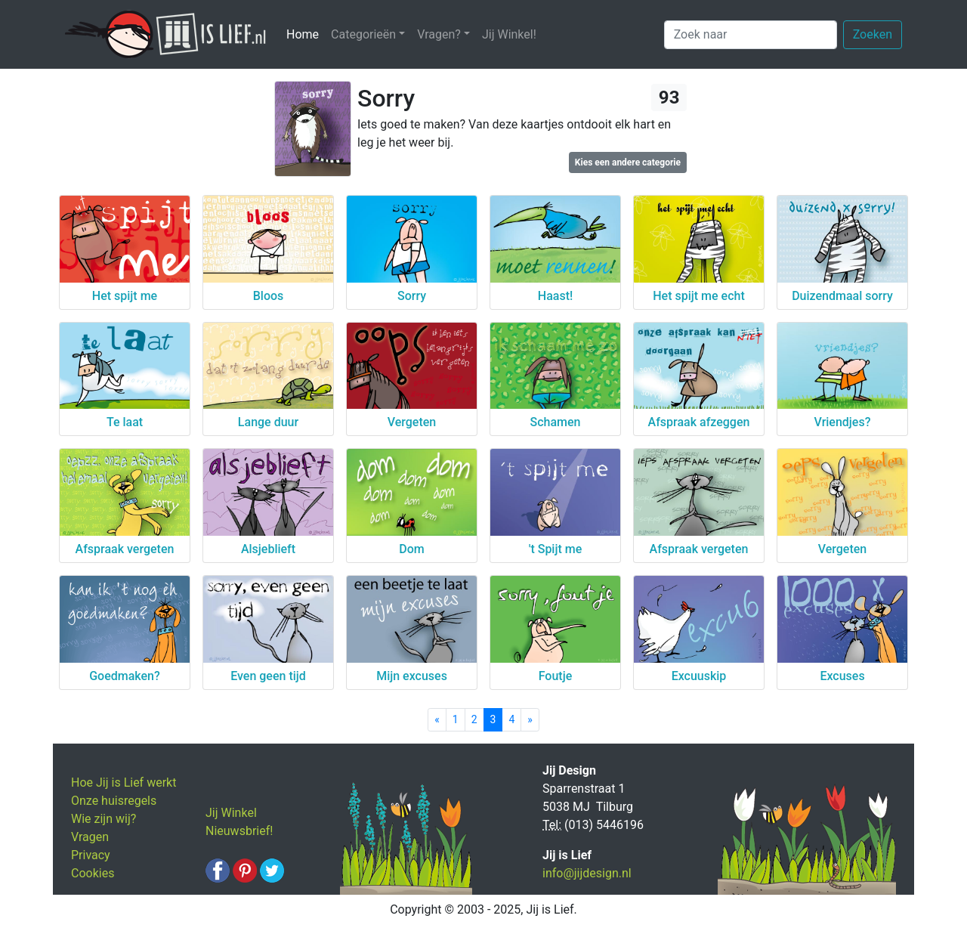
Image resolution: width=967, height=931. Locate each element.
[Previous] (437, 720)
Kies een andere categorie (628, 162)
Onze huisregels (113, 800)
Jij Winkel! (509, 34)
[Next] (530, 720)
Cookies (92, 873)
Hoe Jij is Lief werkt (123, 782)
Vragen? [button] (439, 34)
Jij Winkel (231, 813)
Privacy (90, 855)
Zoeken (872, 34)
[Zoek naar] (750, 34)
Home (305, 34)
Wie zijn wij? (103, 819)
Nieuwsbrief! (239, 831)
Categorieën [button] (363, 34)
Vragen (90, 837)
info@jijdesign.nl (587, 873)
